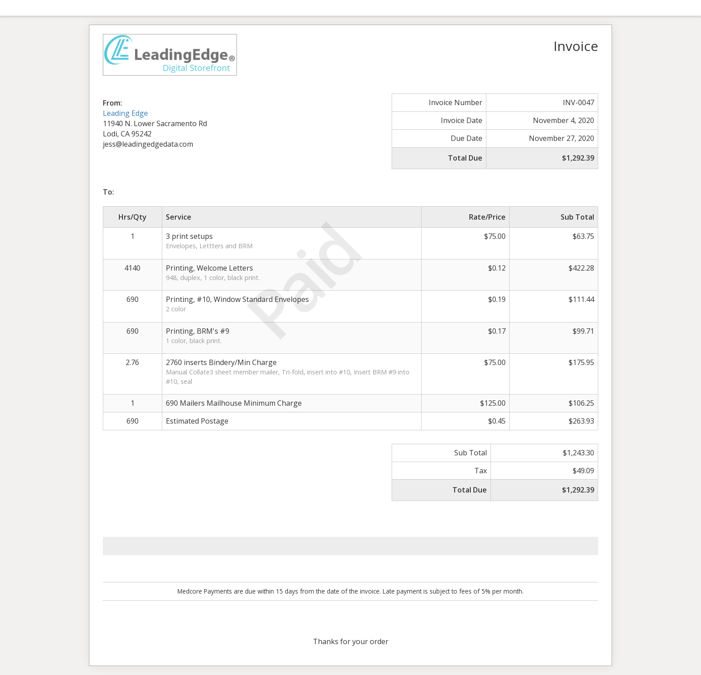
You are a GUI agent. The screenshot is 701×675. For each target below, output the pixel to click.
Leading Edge (125, 113)
